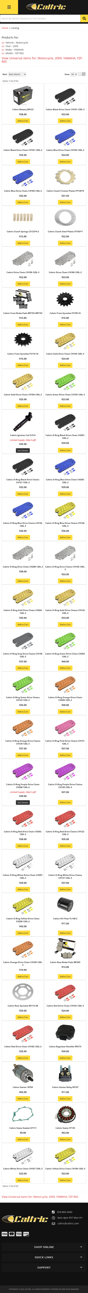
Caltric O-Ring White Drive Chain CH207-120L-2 (23, 876)
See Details (23, 802)
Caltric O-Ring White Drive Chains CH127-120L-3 (65, 876)
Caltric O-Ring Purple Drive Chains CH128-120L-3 (65, 786)
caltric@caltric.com (68, 1223)
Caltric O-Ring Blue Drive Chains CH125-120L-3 (23, 524)
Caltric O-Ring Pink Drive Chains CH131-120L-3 (65, 742)
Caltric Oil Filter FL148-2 (65, 918)
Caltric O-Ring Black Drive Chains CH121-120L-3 (22, 481)
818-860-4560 (64, 1212)
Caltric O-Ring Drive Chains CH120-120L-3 (65, 568)
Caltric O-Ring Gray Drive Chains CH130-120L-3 (23, 655)
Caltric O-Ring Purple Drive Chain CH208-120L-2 (22, 786)
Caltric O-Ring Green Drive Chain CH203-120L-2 (65, 655)
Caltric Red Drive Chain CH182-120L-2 (22, 1046)
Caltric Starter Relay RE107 (65, 1087)
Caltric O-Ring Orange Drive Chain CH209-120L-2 (65, 699)
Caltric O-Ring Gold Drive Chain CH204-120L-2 (23, 612)
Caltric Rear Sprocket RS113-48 (23, 1005)
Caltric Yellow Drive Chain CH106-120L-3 (65, 1168)
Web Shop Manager (70, 1289)
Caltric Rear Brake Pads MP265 (65, 962)
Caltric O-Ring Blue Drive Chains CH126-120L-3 (65, 524)
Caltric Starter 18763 (23, 1087)
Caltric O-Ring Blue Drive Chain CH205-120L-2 (65, 481)
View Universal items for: (40, 1197)
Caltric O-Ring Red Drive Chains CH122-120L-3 (65, 833)
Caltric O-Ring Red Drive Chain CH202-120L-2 (23, 833)
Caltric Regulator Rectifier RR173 (65, 1046)
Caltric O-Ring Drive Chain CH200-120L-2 (23, 566)
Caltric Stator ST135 (65, 1128)
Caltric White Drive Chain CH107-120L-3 (22, 1168)
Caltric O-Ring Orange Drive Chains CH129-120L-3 (22, 742)
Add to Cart (23, 493)
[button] (44, 1247)
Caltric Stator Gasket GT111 (22, 1128)
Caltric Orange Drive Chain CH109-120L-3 (23, 964)
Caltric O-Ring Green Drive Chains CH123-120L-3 (23, 699)
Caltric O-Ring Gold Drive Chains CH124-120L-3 (65, 612)
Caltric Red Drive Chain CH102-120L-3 (65, 1005)
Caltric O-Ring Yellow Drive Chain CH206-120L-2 (22, 920)
